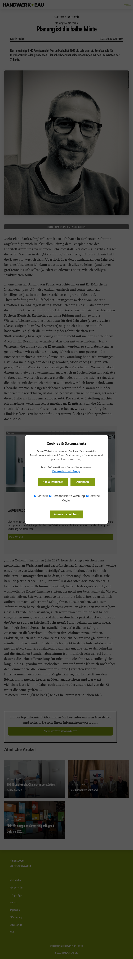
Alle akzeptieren (53, 481)
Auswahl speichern (66, 514)
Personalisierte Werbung (67, 496)
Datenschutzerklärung (66, 471)
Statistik (41, 496)
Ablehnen (82, 481)
